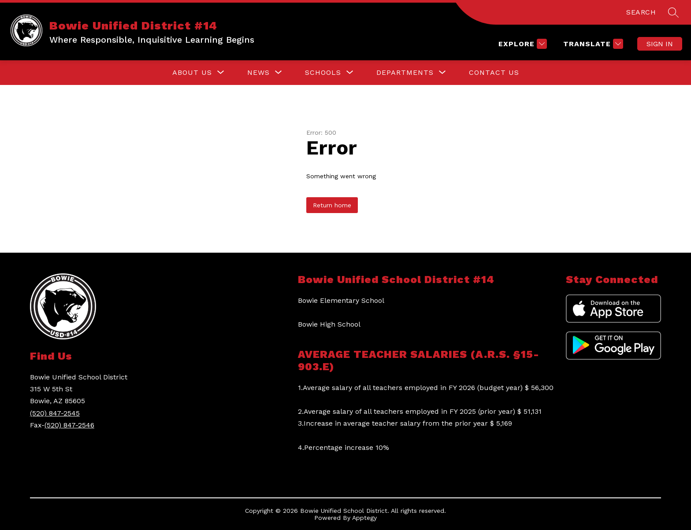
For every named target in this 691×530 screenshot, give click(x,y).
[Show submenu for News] (258, 72)
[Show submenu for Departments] (405, 72)
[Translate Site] (592, 43)
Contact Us (494, 72)
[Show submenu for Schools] (323, 72)
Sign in (659, 44)
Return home (332, 205)
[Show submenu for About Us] (192, 72)
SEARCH (641, 12)
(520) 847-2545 (55, 413)
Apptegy (364, 517)
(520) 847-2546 (69, 425)
